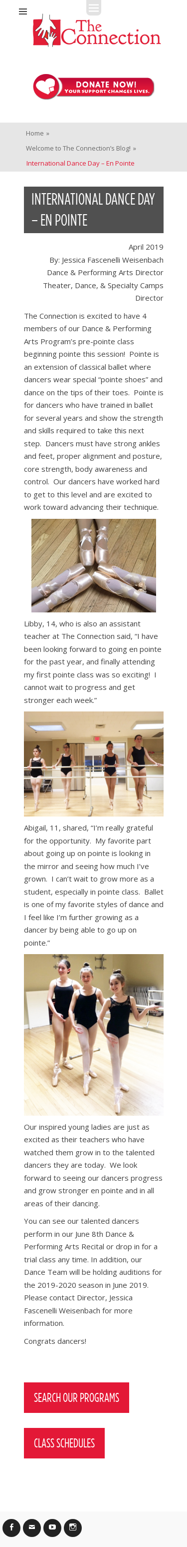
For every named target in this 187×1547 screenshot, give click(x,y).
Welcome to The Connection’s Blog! (81, 148)
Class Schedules (64, 1442)
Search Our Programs (76, 1397)
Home (37, 133)
